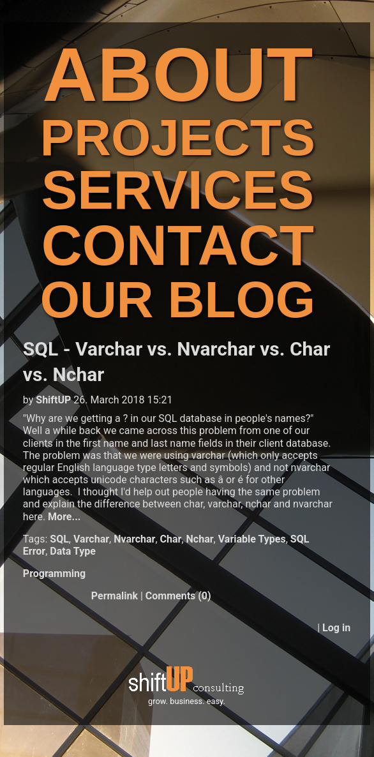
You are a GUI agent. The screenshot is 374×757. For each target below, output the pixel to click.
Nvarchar (134, 539)
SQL (59, 539)
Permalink (114, 596)
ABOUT (178, 74)
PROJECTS (177, 137)
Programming (54, 573)
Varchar (91, 539)
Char (171, 539)
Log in (336, 628)
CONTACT (177, 245)
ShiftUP (53, 400)
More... (64, 517)
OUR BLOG (177, 299)
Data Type (73, 551)
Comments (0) (178, 596)
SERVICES (177, 190)
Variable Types (252, 539)
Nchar (200, 539)
